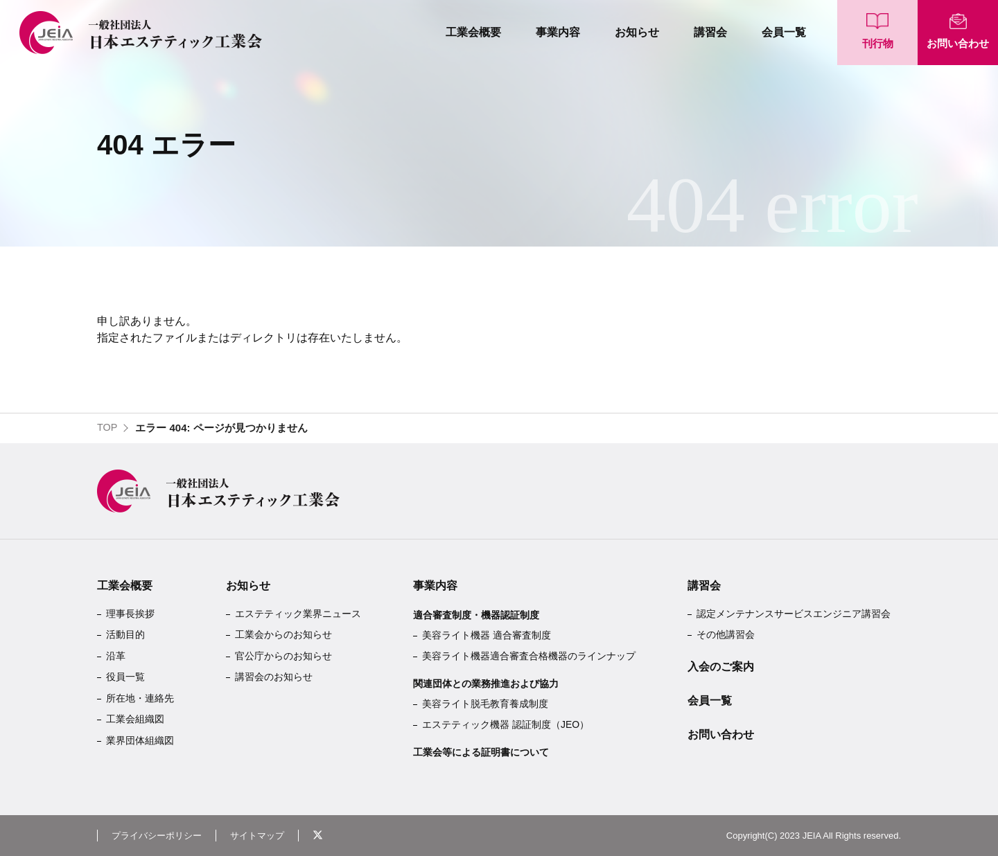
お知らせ (637, 32)
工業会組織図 (135, 718)
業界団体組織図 (140, 740)
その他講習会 (726, 634)
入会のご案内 (721, 666)
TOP (108, 428)
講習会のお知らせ (274, 676)
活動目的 (125, 634)
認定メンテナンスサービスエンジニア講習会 (794, 613)
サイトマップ (266, 835)
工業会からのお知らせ (283, 634)
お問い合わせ (958, 43)
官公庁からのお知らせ (283, 655)
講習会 (710, 32)
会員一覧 (784, 32)
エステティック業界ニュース (298, 613)
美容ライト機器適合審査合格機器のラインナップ (529, 655)
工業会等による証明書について (481, 752)
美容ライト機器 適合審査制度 (486, 635)
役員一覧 (125, 676)
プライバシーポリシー (160, 835)
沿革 (115, 655)
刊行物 (877, 43)
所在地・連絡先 (140, 698)
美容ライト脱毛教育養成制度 (485, 703)
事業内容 (558, 32)
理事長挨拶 (130, 613)
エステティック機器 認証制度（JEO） (505, 724)
